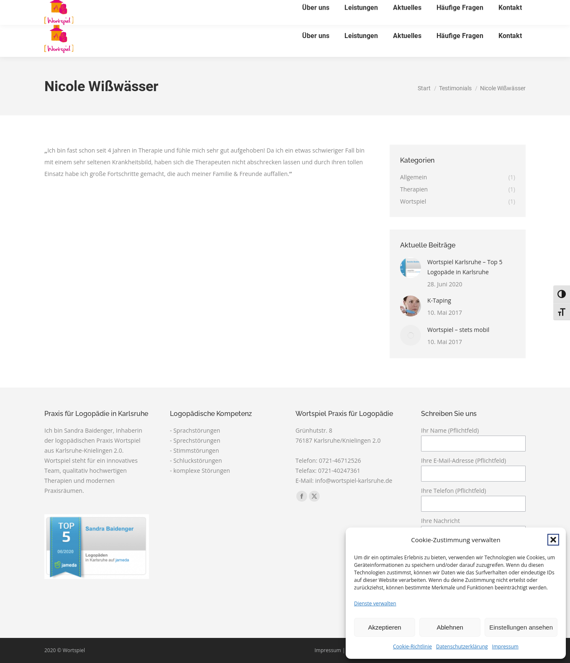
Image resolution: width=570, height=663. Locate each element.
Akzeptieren (384, 627)
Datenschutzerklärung (462, 646)
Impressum (505, 646)
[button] (553, 540)
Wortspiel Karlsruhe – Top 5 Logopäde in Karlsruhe (465, 267)
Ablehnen (449, 627)
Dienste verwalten (375, 603)
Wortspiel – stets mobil (458, 330)
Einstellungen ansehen (521, 627)
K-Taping (439, 300)
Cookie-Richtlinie (412, 646)
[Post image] (410, 267)
